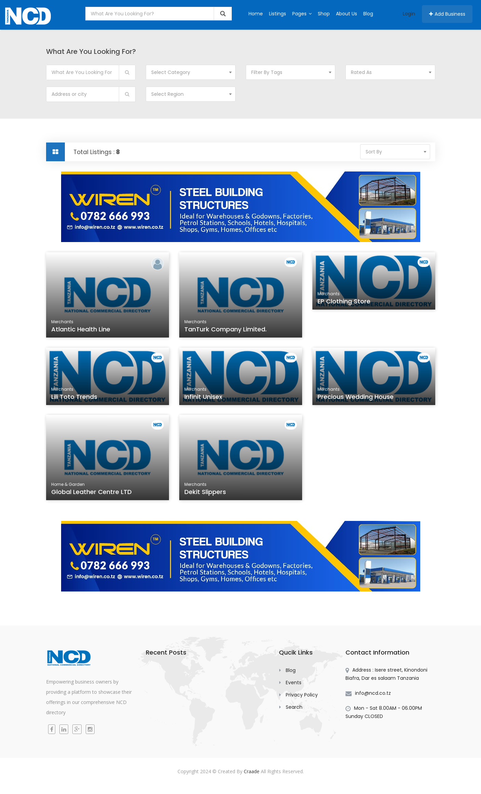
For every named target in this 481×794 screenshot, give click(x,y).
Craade (251, 771)
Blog (368, 13)
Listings (277, 13)
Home (256, 13)
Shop (324, 13)
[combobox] (191, 72)
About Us (346, 13)
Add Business (447, 14)
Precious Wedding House (356, 398)
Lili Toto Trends (75, 398)
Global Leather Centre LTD (92, 493)
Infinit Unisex (204, 398)
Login (409, 13)
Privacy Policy (302, 694)
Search (294, 707)
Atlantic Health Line (81, 330)
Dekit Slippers (206, 493)
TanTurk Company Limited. (226, 330)
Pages (302, 13)
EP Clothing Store (344, 302)
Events (293, 682)
